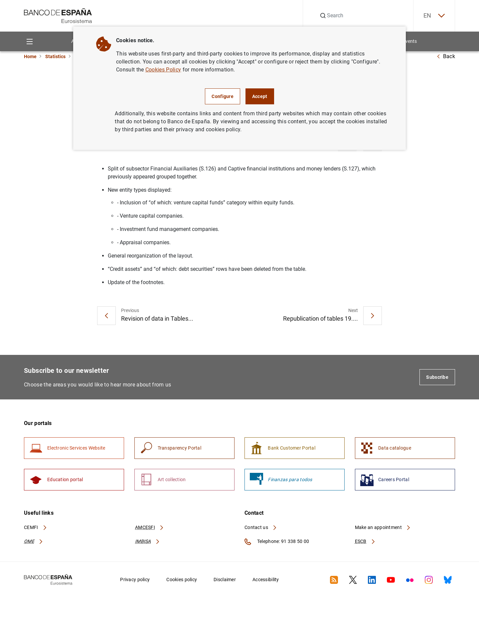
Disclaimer (225, 579)
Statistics (55, 56)
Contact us (260, 527)
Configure (223, 96)
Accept (259, 96)
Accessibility (265, 579)
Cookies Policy (163, 69)
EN (434, 16)
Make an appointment (383, 527)
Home (30, 56)
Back (445, 56)
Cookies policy (181, 579)
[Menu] (29, 41)
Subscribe (437, 377)
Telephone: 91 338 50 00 (276, 541)
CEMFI (35, 527)
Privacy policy (135, 579)
